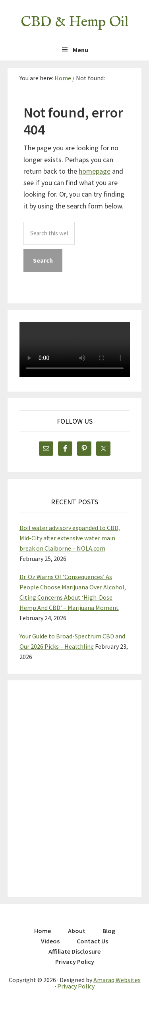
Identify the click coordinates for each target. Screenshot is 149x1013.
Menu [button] (80, 50)
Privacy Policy (76, 986)
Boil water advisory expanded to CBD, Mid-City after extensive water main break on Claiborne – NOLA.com (69, 538)
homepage (94, 171)
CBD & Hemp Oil (74, 22)
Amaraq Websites (117, 980)
